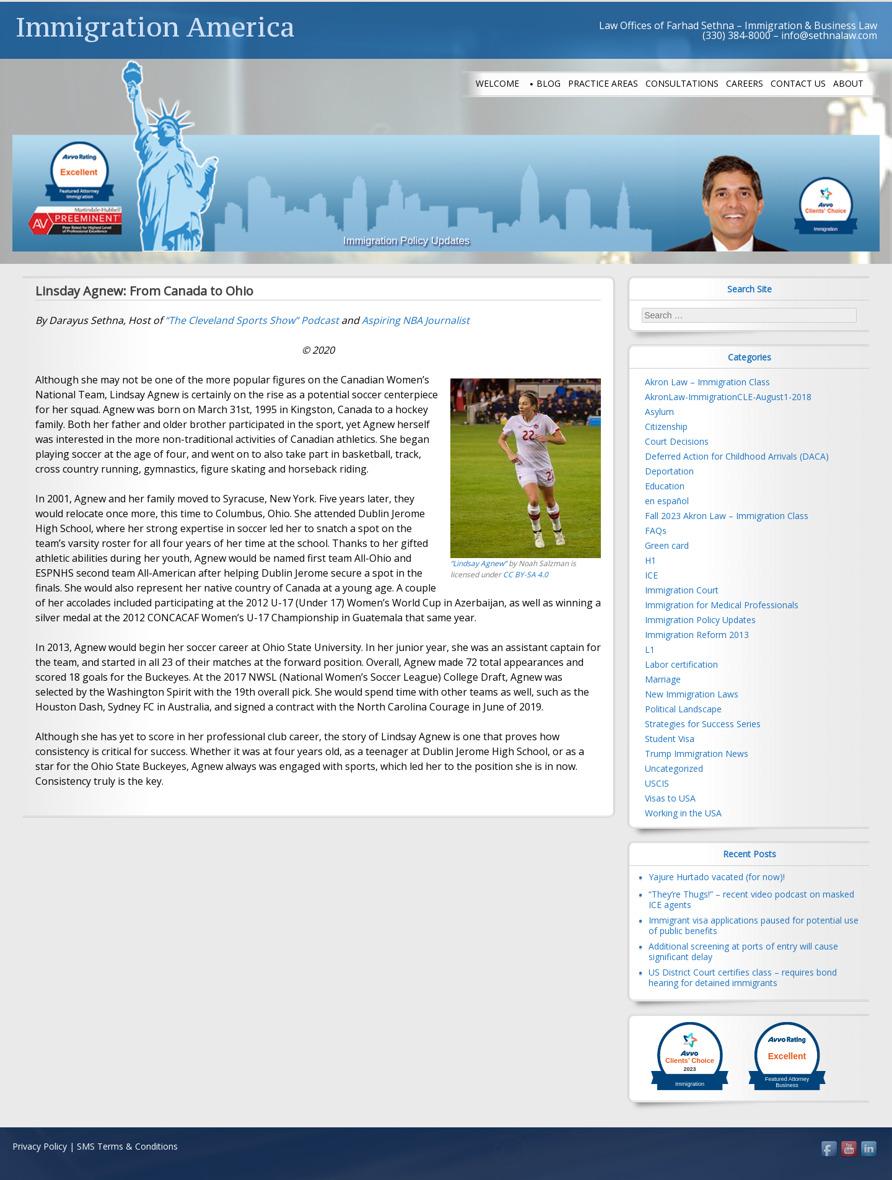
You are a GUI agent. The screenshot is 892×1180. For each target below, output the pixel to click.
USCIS (657, 783)
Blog (548, 83)
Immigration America (155, 26)
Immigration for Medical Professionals (721, 605)
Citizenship (666, 426)
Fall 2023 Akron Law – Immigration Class (726, 516)
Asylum (659, 411)
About (848, 83)
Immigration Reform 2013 (697, 634)
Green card (667, 545)
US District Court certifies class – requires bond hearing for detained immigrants (743, 977)
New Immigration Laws (691, 694)
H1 (650, 560)
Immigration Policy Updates (700, 620)
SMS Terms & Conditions (127, 1146)
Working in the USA (683, 813)
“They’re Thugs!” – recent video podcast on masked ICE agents (751, 899)
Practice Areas (603, 83)
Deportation (669, 471)
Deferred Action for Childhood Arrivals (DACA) (737, 456)
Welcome (497, 83)
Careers (744, 83)
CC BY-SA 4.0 (525, 574)
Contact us (798, 83)
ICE (651, 575)
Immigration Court (682, 590)
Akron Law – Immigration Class (707, 382)
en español (667, 501)
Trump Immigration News (696, 753)
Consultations (682, 83)
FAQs (656, 530)
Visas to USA (670, 798)
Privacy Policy (39, 1146)
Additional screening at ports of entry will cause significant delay (743, 951)
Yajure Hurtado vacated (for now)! (717, 877)
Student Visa (669, 739)
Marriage (663, 679)
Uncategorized (674, 768)
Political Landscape (683, 709)
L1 (650, 649)
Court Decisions (677, 441)
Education (664, 486)
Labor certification (681, 664)
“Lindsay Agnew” (478, 563)
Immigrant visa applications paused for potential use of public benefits (754, 925)
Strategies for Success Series (703, 724)
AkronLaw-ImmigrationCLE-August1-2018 (728, 397)
